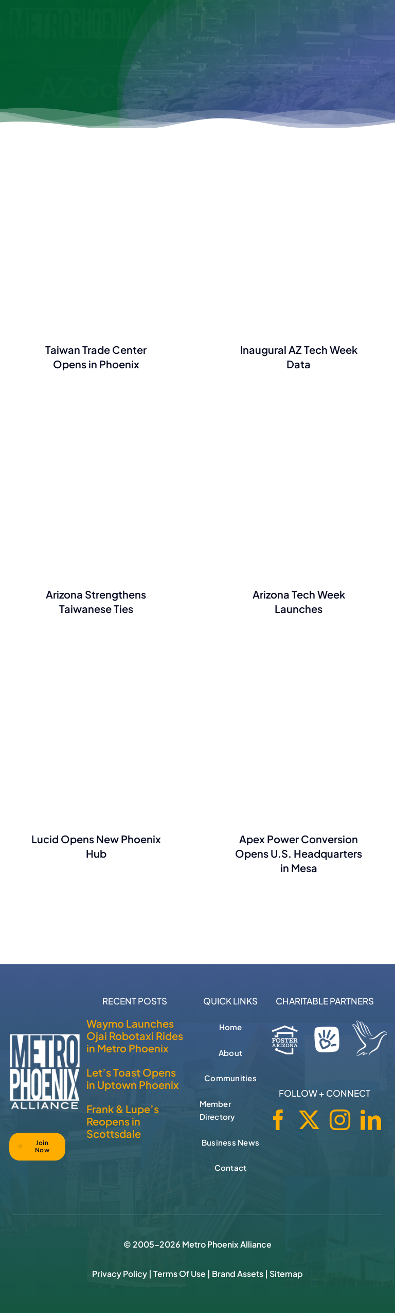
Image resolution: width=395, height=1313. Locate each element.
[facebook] (278, 1120)
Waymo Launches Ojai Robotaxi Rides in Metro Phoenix (134, 1035)
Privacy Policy (119, 1273)
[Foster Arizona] (284, 1037)
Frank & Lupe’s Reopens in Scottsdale (122, 1121)
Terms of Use (179, 1273)
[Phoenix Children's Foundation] (327, 1036)
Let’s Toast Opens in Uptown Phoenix (132, 1078)
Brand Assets (237, 1273)
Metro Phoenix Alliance (227, 1244)
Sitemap (286, 1273)
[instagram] (340, 1120)
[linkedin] (371, 1120)
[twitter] (309, 1120)
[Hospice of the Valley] (369, 1038)
